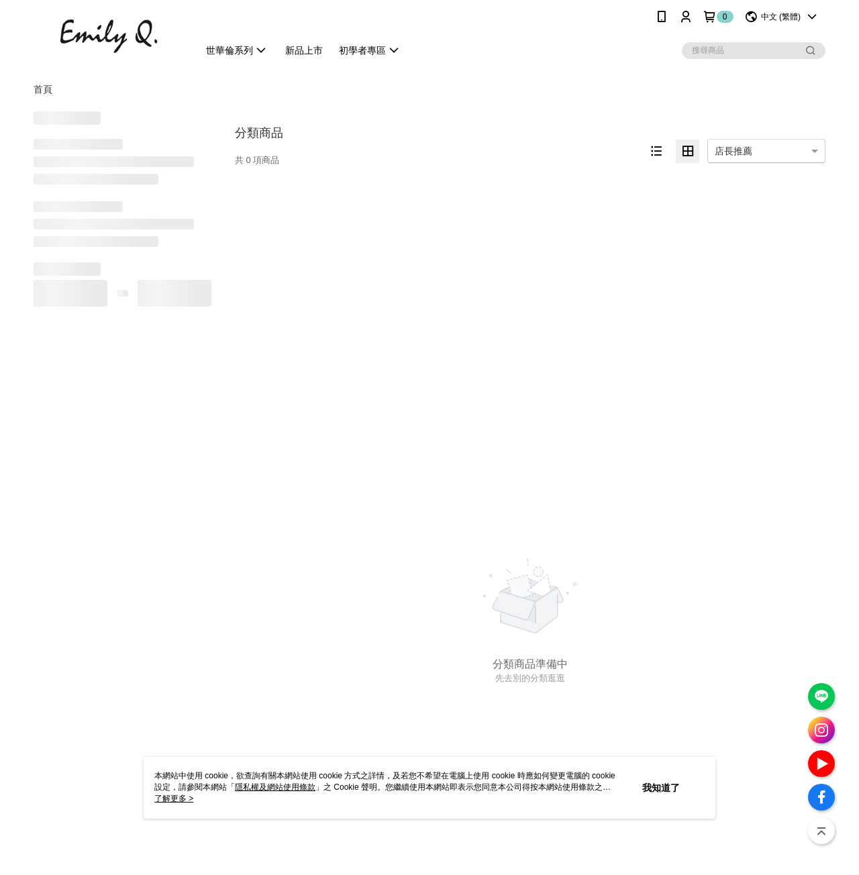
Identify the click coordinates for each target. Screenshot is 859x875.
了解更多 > (173, 798)
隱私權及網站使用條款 (275, 787)
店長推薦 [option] (733, 151)
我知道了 (661, 787)
